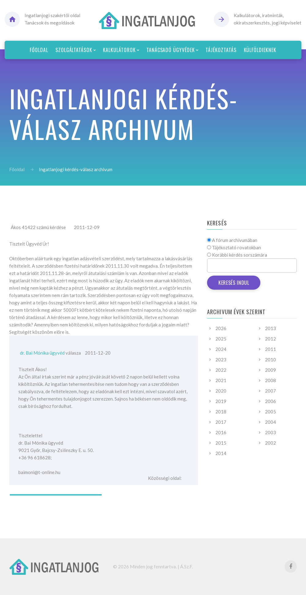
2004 (270, 422)
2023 (220, 359)
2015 (220, 443)
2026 (220, 328)
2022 (220, 370)
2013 (270, 328)
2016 (220, 432)
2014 (220, 453)
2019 (220, 401)
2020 (220, 391)
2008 (270, 380)
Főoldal (17, 169)
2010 (270, 359)
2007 (270, 391)
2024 (220, 349)
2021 (220, 380)
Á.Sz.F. (186, 566)
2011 (270, 349)
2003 (270, 432)
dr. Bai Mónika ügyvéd (42, 353)
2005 (270, 411)
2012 (270, 338)
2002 (270, 443)
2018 (220, 411)
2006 (270, 401)
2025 (220, 338)
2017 (220, 422)
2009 (270, 370)
